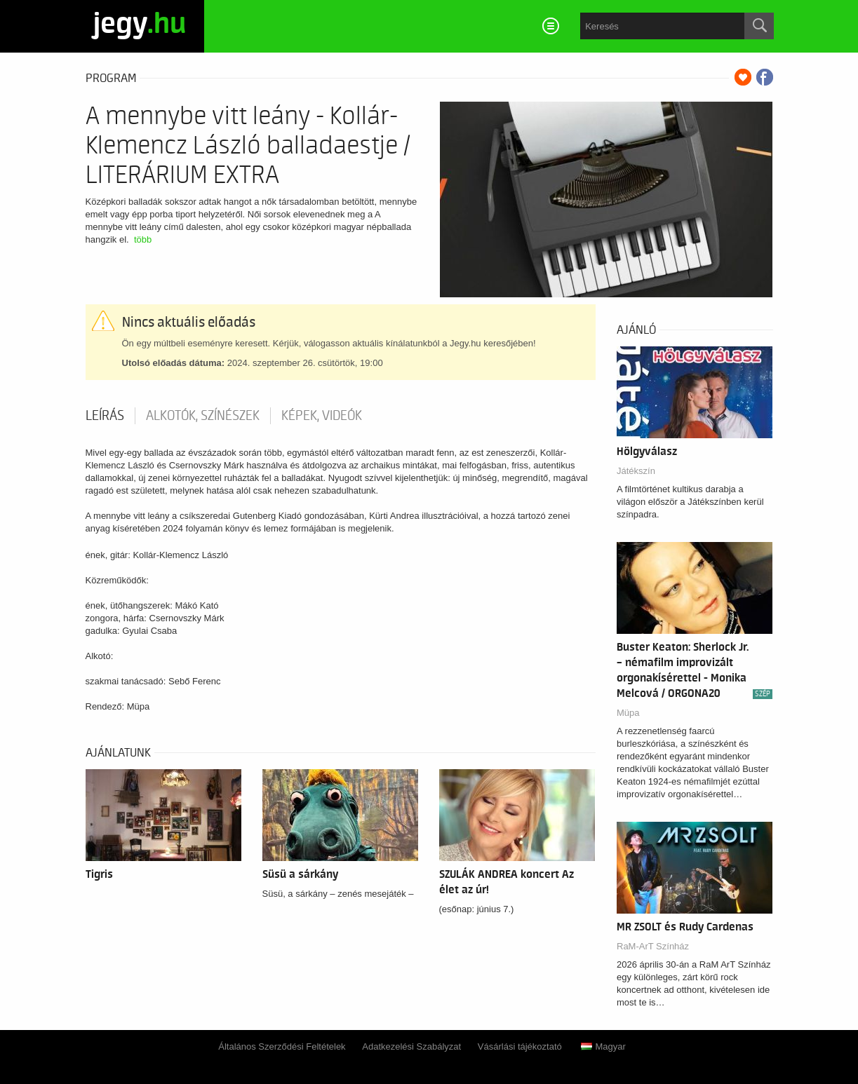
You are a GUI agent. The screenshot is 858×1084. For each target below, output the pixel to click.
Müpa (628, 712)
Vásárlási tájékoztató (520, 1046)
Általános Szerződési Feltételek (281, 1046)
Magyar (603, 1046)
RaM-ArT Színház (653, 946)
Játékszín (636, 471)
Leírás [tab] (105, 416)
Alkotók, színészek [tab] (203, 416)
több (143, 239)
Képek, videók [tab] (321, 416)
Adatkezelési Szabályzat (411, 1046)
